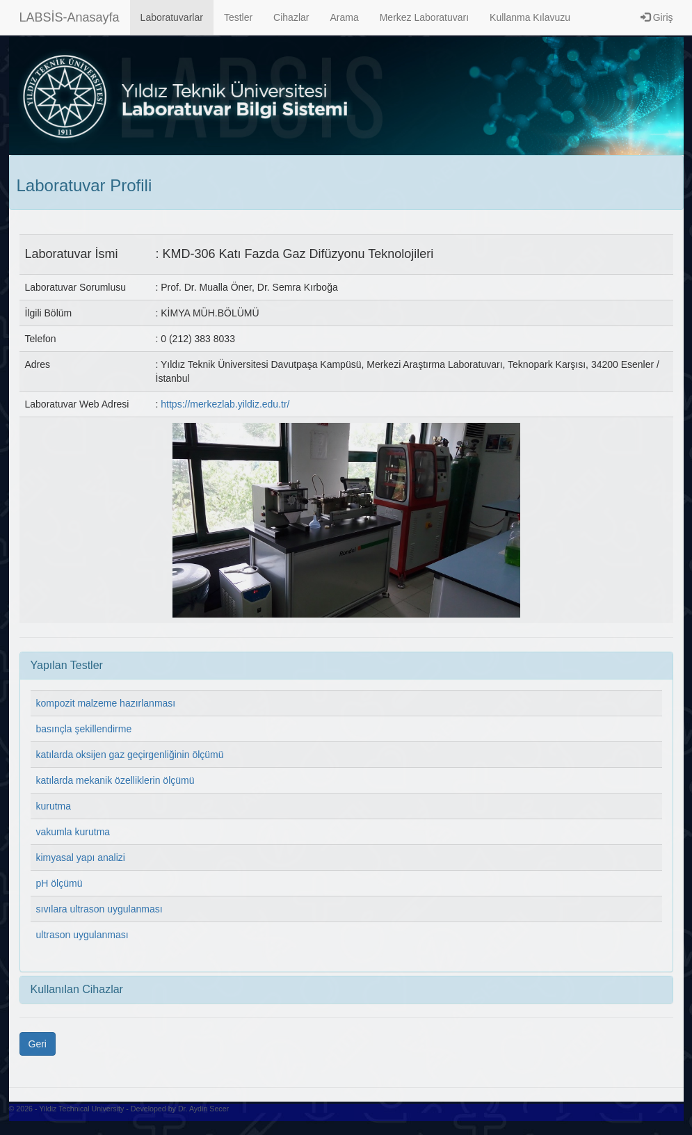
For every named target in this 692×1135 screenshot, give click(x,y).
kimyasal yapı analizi (80, 857)
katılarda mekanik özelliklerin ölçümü (115, 780)
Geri (38, 1043)
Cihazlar (291, 17)
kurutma (54, 806)
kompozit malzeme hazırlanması (106, 703)
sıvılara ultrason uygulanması (99, 909)
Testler (238, 17)
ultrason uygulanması (82, 934)
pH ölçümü (59, 883)
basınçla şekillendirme (84, 728)
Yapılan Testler (67, 665)
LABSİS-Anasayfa (69, 17)
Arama (344, 17)
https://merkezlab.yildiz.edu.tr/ (225, 404)
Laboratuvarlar (171, 17)
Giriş (657, 17)
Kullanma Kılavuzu (530, 17)
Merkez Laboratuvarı (424, 17)
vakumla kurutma (73, 831)
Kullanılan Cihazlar (77, 989)
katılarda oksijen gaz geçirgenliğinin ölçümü (130, 754)
